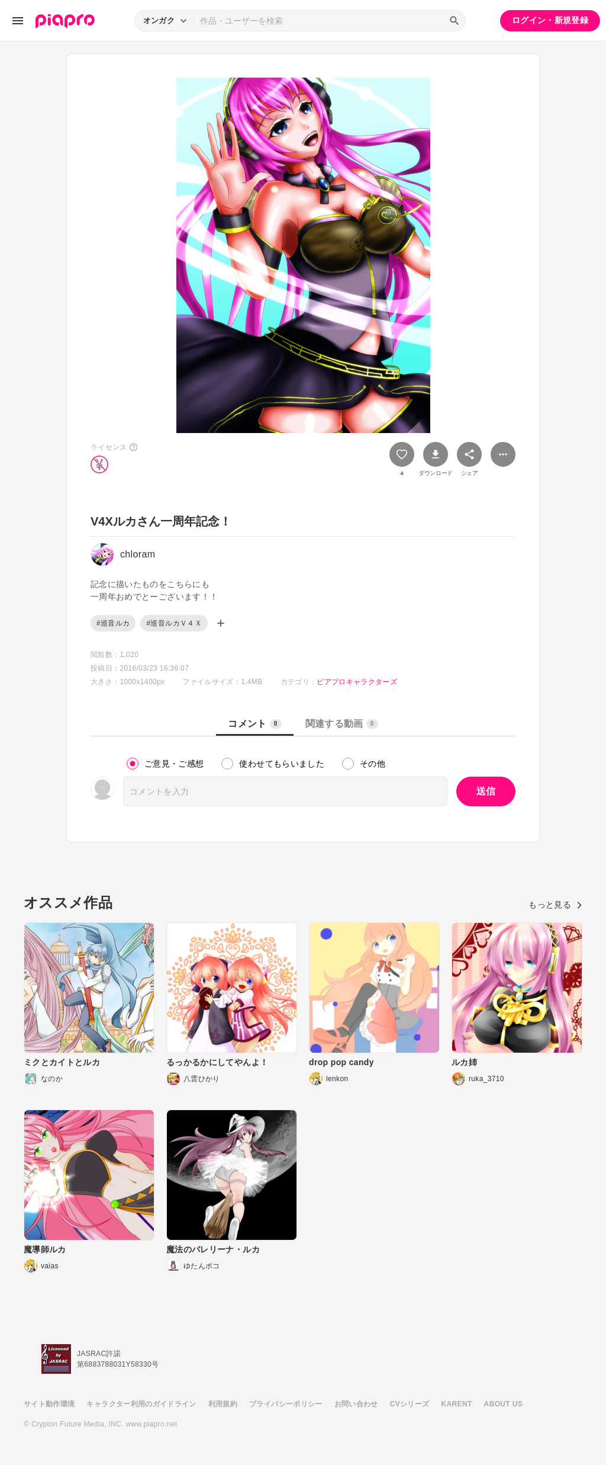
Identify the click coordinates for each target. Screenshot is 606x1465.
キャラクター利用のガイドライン (141, 1404)
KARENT (456, 1404)
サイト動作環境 (49, 1404)
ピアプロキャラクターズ (357, 682)
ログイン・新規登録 (550, 20)
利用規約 (222, 1404)
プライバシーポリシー (286, 1404)
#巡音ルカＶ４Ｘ (173, 623)
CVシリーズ (410, 1404)
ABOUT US (503, 1404)
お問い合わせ (356, 1404)
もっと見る (555, 904)
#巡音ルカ (113, 623)
